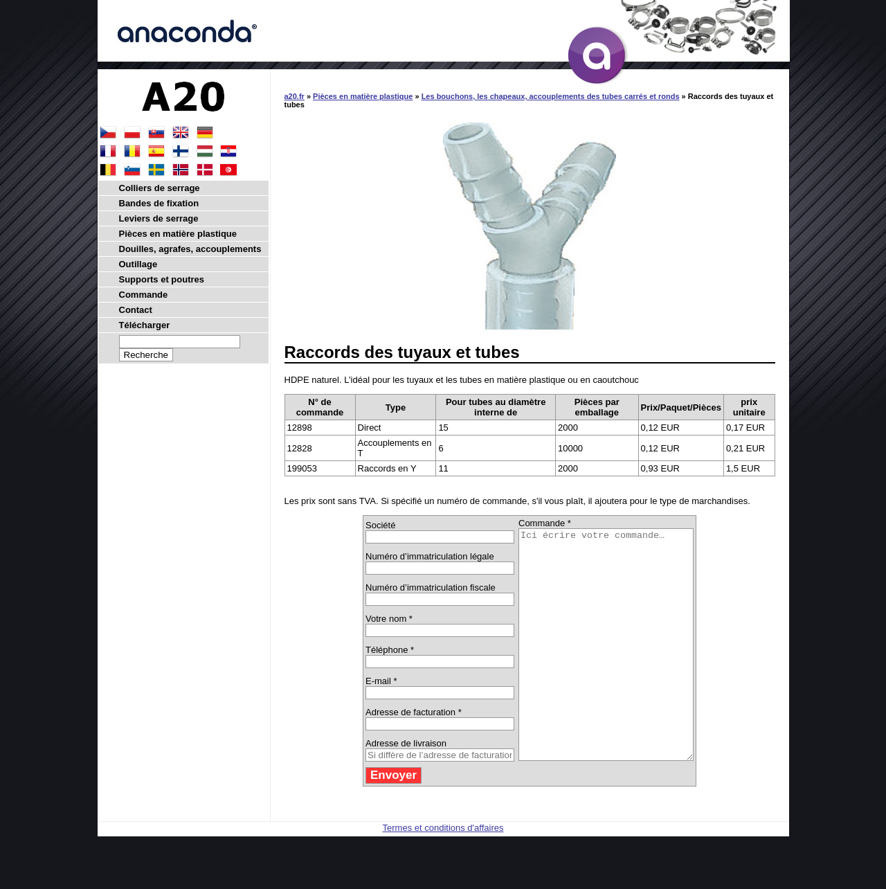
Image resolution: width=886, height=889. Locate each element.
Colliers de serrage (159, 188)
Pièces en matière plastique (363, 96)
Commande (143, 294)
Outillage (138, 264)
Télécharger (144, 325)
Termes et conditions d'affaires (443, 873)
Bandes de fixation (159, 203)
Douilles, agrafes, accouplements (190, 249)
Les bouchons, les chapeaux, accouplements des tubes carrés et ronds (551, 96)
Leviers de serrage (159, 218)
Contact (135, 310)
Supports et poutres (162, 279)
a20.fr (294, 96)
